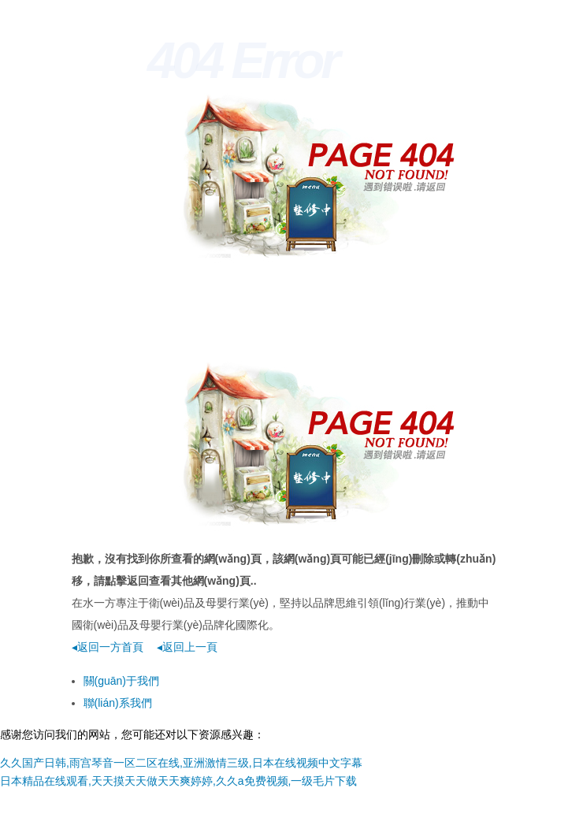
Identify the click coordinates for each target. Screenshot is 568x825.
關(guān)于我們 (121, 680)
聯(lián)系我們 (118, 703)
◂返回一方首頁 (107, 647)
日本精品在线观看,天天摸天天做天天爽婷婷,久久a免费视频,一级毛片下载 (178, 781)
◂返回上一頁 (187, 647)
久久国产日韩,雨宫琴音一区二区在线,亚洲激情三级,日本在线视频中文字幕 (181, 762)
